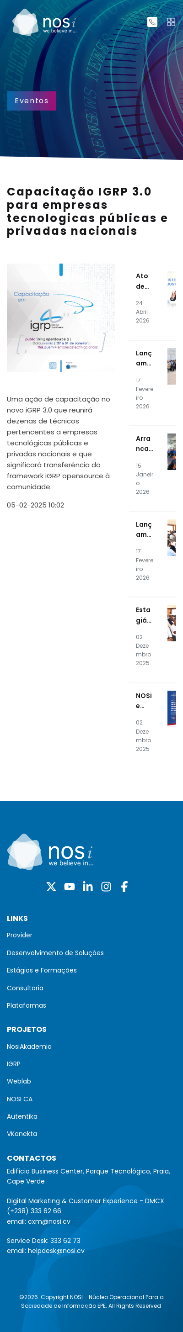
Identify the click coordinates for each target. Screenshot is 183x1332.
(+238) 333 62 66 (34, 1211)
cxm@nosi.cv (49, 1221)
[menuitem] (91, 935)
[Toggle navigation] (171, 22)
